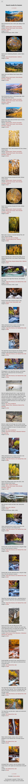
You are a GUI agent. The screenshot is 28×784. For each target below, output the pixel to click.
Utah (25, 281)
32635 (7, 283)
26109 (7, 604)
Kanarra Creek (9, 302)
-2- (13, 8)
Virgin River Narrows (10, 281)
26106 (7, 377)
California (9, 29)
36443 (7, 156)
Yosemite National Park (11, 239)
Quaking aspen (9, 26)
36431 (7, 103)
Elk (6, 403)
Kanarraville (15, 302)
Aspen (7, 484)
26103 (7, 355)
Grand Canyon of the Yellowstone (13, 633)
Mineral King (8, 261)
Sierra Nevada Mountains (11, 56)
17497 (7, 489)
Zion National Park (19, 281)
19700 (7, 408)
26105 (7, 551)
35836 (7, 80)
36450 (7, 213)
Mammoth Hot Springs (11, 431)
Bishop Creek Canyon (10, 77)
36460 (7, 240)
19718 (7, 434)
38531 (7, 508)
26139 (7, 770)
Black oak (8, 237)
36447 (7, 184)
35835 (7, 58)
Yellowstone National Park (18, 405)
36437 (7, 31)
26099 (7, 666)
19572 (7, 636)
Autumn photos (16, 776)
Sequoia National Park (17, 261)
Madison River (9, 405)
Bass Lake (8, 507)
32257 (7, 262)
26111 (7, 715)
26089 (7, 530)
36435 (7, 127)
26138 (7, 743)
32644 (7, 303)
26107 (7, 577)
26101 (7, 695)
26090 (7, 329)
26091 (7, 460)
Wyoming (3, 406)
